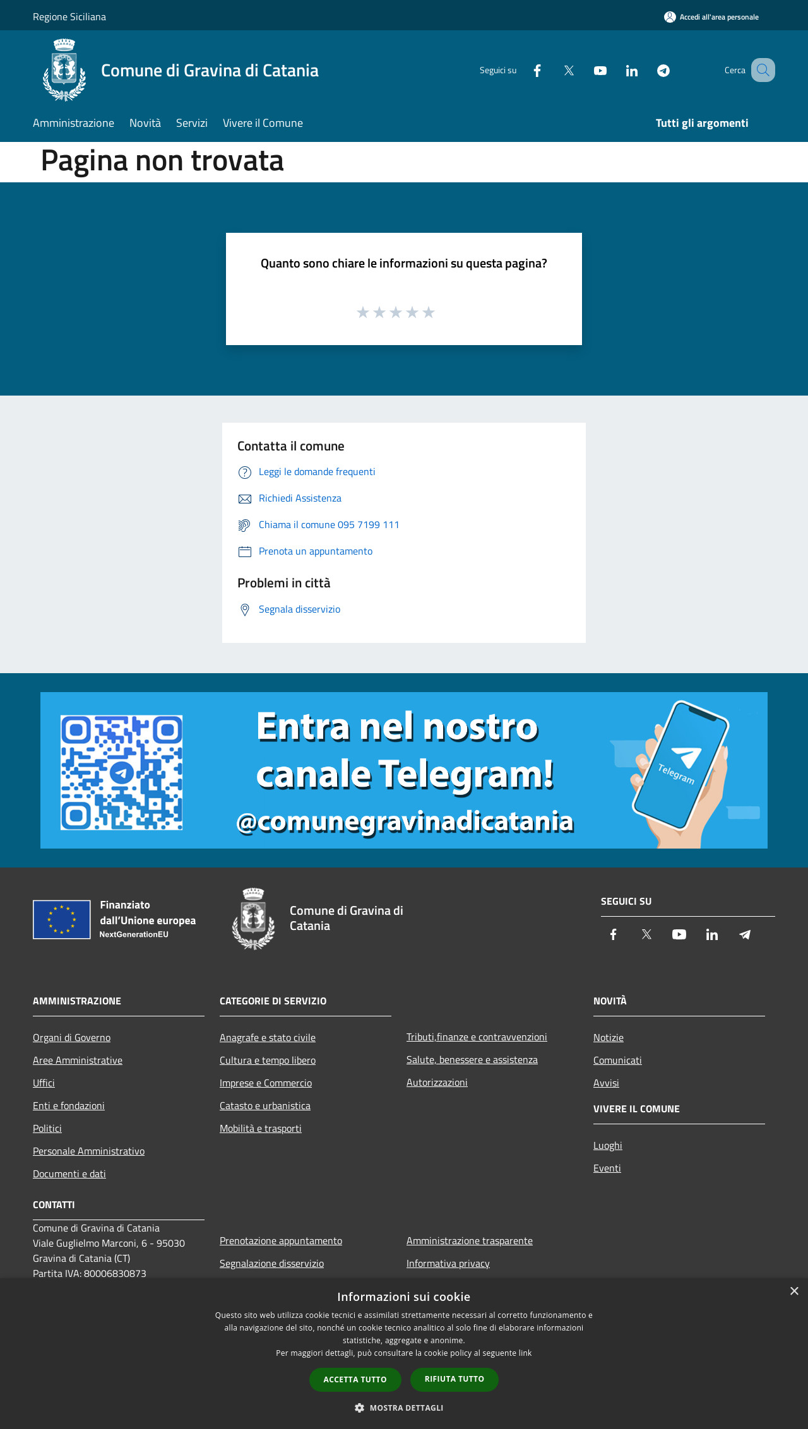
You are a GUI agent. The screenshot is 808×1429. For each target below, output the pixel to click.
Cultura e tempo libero (268, 1059)
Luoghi (607, 1145)
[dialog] (404, 1353)
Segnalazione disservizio (272, 1263)
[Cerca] (760, 70)
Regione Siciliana (69, 16)
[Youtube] (584, 69)
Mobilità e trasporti (261, 1128)
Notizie (608, 1037)
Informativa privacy (448, 1263)
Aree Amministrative (77, 1059)
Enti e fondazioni (69, 1105)
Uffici (44, 1082)
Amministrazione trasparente (470, 1240)
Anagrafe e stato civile (268, 1037)
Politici (47, 1128)
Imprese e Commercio (266, 1082)
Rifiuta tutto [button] (455, 1378)
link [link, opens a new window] (525, 1353)
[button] (404, 1407)
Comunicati (617, 1059)
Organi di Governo (71, 1037)
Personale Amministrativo (89, 1150)
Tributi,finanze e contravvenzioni (477, 1036)
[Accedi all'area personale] (711, 17)
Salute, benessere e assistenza (472, 1059)
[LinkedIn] (616, 69)
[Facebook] (521, 69)
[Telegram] (647, 69)
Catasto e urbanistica (265, 1105)
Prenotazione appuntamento (281, 1240)
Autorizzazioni (437, 1082)
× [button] (794, 1292)
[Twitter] (553, 69)
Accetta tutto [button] (355, 1379)
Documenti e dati (69, 1173)
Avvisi (606, 1082)
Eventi (607, 1167)
